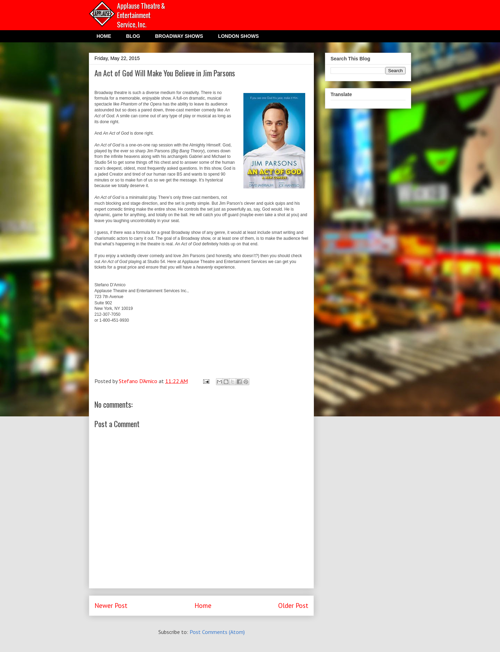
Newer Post (110, 605)
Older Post (293, 605)
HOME (104, 36)
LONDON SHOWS (238, 36)
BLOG (133, 36)
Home (202, 605)
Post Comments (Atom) (217, 631)
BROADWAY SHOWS (179, 36)
